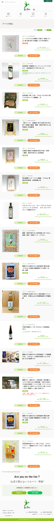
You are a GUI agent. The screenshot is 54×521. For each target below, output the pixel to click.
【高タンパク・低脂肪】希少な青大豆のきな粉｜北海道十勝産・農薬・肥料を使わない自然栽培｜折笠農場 (36, 125)
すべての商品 (8, 24)
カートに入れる (34, 55)
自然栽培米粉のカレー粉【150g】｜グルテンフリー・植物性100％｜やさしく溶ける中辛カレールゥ (36, 446)
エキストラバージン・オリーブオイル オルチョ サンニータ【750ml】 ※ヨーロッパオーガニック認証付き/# (36, 208)
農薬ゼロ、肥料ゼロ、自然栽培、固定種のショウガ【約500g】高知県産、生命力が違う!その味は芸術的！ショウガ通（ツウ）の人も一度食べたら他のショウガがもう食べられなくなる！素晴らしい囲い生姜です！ (36, 384)
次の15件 (18, 471)
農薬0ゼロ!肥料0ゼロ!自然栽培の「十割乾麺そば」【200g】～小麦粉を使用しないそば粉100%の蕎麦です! (36, 356)
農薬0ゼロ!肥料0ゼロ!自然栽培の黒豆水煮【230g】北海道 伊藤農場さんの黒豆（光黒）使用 (36, 418)
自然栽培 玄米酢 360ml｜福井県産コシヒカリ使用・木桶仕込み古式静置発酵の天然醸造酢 (36, 296)
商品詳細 (20, 55)
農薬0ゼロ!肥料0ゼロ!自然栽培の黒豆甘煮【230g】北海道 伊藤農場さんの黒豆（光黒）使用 (36, 268)
